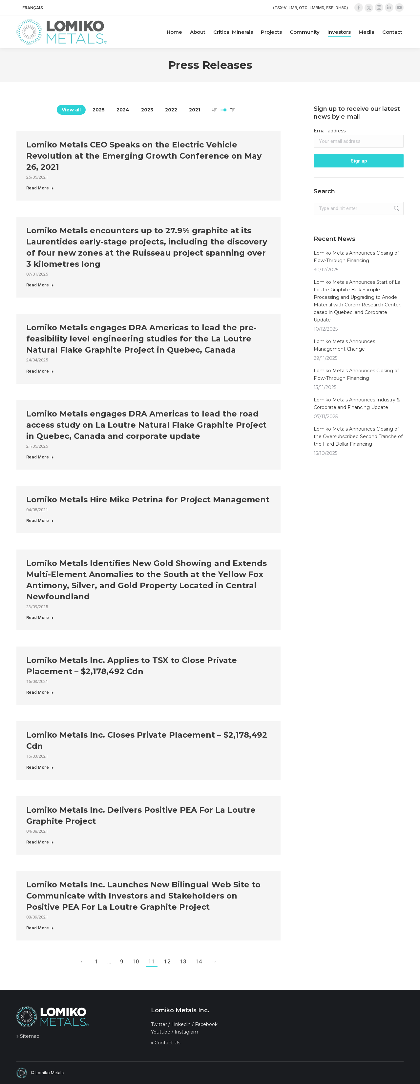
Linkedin (181, 1024)
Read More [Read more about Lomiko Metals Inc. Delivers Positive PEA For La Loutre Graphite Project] (40, 842)
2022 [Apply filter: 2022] (171, 110)
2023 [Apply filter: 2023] (147, 110)
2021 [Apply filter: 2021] (194, 110)
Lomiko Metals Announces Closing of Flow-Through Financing (356, 256)
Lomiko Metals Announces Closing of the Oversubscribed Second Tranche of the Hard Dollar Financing (358, 436)
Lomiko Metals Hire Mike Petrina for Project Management (147, 499)
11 (151, 961)
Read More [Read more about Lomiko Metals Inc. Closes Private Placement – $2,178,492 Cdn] (40, 767)
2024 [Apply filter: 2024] (122, 110)
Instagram (186, 1032)
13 (183, 961)
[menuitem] (32, 8)
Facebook (206, 1024)
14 (199, 961)
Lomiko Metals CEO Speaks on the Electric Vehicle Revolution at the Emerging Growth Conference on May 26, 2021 (144, 156)
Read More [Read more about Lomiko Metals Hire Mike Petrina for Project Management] (40, 520)
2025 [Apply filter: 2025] (99, 110)
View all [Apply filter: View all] (71, 110)
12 (167, 961)
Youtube (160, 1032)
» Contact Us (165, 1043)
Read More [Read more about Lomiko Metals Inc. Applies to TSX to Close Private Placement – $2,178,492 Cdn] (40, 692)
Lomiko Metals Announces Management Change (344, 345)
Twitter (159, 1024)
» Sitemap (27, 1036)
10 (136, 961)
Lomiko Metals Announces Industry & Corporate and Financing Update (357, 403)
